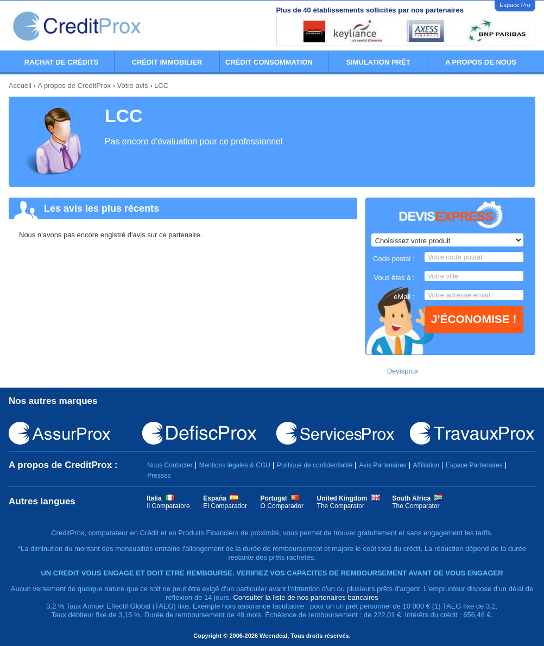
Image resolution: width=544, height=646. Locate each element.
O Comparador (282, 506)
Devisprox (403, 371)
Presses (158, 475)
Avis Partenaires (382, 465)
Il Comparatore (168, 506)
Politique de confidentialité (314, 465)
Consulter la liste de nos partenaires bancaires (305, 597)
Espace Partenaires (474, 465)
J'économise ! (474, 319)
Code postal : (394, 259)
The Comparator (340, 506)
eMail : (404, 297)
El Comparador (225, 506)
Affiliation (426, 465)
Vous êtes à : (394, 278)
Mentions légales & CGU (234, 465)
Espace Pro (514, 5)
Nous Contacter (169, 465)
